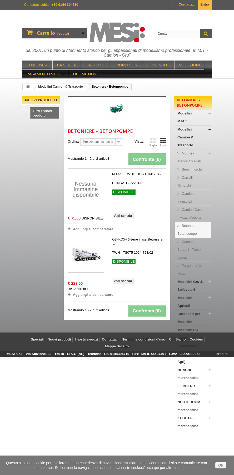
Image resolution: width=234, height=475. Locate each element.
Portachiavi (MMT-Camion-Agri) (189, 354)
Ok (220, 465)
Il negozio (95, 64)
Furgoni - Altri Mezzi (189, 270)
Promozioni (126, 64)
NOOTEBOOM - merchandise (189, 406)
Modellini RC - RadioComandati (191, 334)
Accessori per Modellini (188, 318)
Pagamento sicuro (45, 73)
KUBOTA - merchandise (187, 422)
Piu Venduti (158, 64)
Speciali (37, 455)
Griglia (152, 142)
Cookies (196, 455)
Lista (163, 142)
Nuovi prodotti (41, 99)
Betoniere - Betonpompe (187, 230)
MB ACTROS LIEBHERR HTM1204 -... (137, 174)
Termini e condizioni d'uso (143, 455)
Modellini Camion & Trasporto (185, 137)
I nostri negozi (86, 455)
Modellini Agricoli (184, 302)
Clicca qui (151, 468)
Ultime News (85, 73)
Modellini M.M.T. (184, 117)
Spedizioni (189, 64)
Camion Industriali (185, 197)
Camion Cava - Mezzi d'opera (189, 213)
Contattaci (187, 4)
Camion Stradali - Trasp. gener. (189, 249)
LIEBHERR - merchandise (187, 390)
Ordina (73, 141)
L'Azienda (66, 64)
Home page (37, 64)
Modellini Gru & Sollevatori (190, 286)
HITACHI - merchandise (187, 374)
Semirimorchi (191, 169)
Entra (204, 4)
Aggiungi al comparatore (93, 229)
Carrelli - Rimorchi (186, 181)
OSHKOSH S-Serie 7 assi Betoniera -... (137, 241)
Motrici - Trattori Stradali (189, 157)
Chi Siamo (177, 455)
